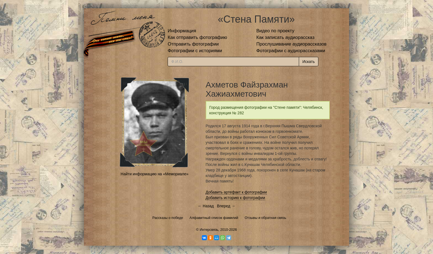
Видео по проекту (275, 30)
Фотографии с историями (195, 50)
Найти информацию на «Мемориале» (154, 174)
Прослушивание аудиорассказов (291, 44)
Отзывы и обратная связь (265, 218)
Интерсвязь (209, 230)
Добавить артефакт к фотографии (236, 192)
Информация (182, 30)
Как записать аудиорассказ (285, 37)
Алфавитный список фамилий (213, 218)
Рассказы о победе (167, 218)
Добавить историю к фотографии (235, 197)
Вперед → (226, 206)
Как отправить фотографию (197, 37)
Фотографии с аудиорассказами (290, 50)
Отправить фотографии (193, 44)
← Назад (206, 206)
